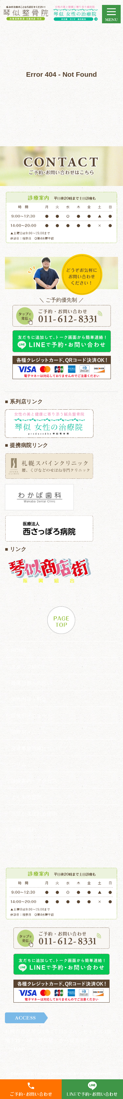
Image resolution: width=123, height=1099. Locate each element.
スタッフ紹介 (26, 666)
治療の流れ (24, 829)
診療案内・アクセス (34, 781)
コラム (19, 764)
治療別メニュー (29, 732)
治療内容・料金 (29, 699)
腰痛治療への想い (31, 683)
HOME (19, 650)
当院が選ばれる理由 (34, 813)
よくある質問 (26, 797)
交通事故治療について (36, 748)
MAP (19, 1049)
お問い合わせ (26, 846)
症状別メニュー (29, 715)
